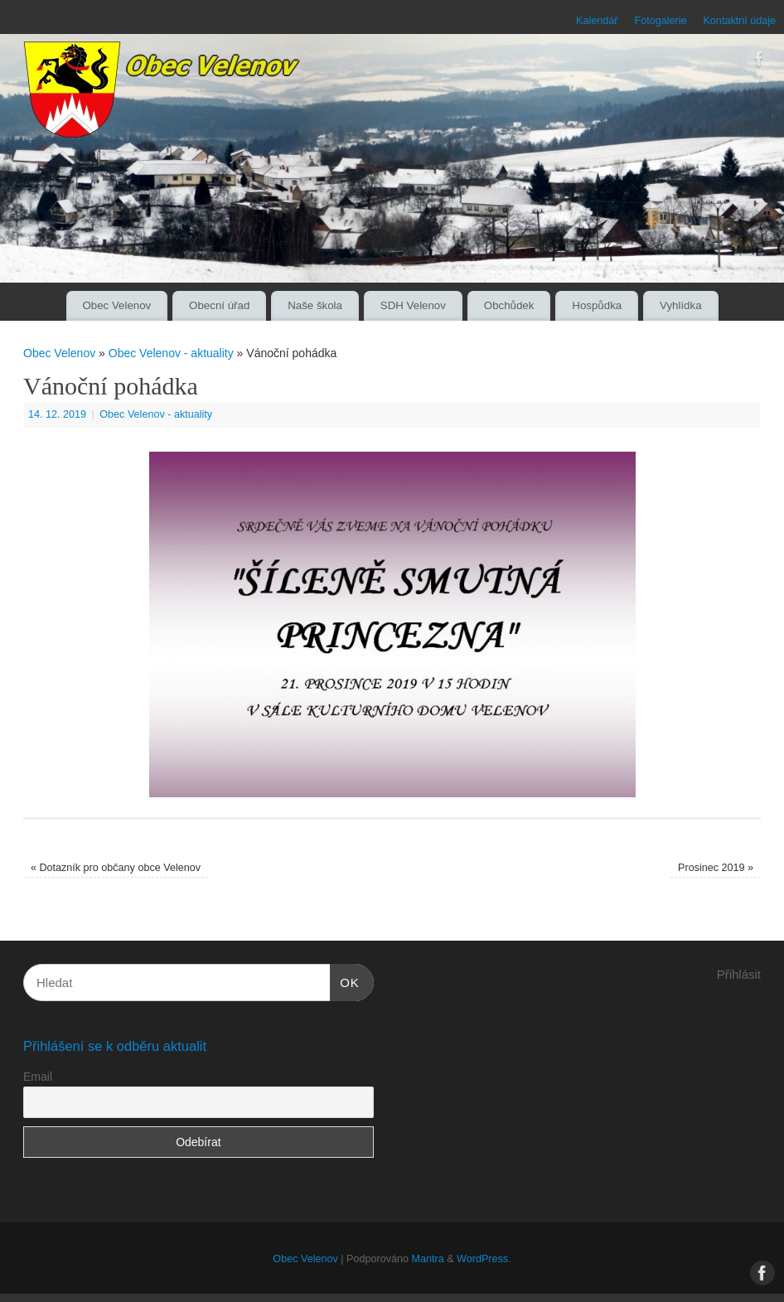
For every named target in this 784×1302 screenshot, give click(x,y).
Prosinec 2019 (715, 868)
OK (345, 980)
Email (37, 1076)
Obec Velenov (116, 305)
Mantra (427, 1259)
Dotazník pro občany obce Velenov (116, 868)
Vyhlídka (681, 305)
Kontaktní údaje (739, 21)
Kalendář (596, 21)
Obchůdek (509, 305)
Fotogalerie (660, 21)
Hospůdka (597, 305)
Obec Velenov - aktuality (171, 353)
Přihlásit (739, 974)
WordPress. (484, 1259)
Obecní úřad (219, 305)
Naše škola (315, 305)
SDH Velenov (413, 305)
